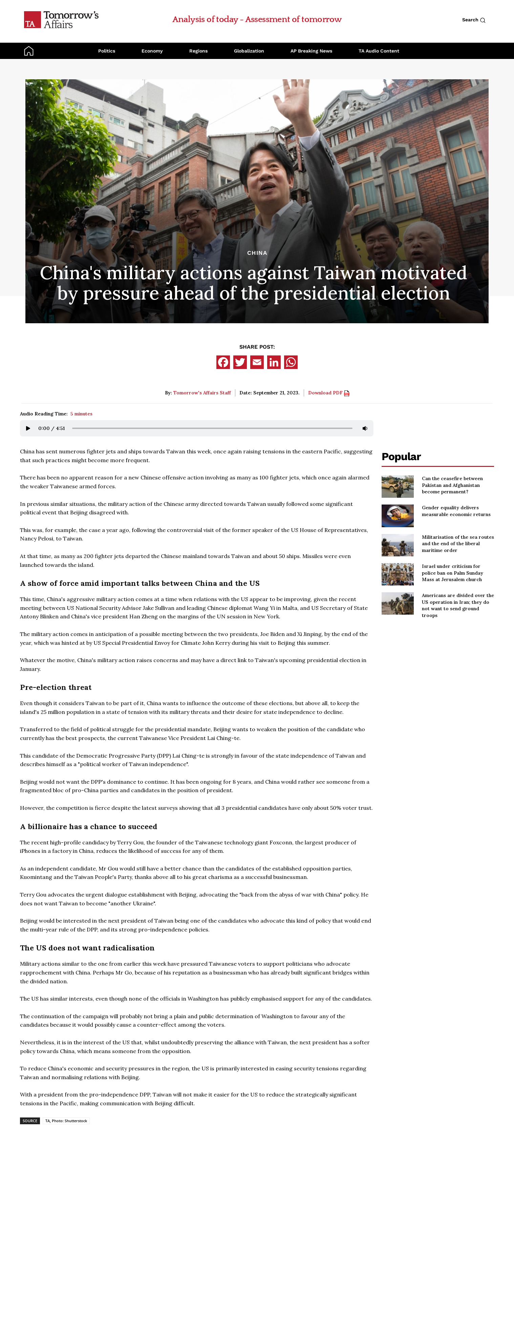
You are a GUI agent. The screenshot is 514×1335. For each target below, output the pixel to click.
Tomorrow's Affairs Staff (202, 393)
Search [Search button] (474, 20)
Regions (198, 51)
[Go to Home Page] (61, 19)
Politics (106, 51)
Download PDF (328, 393)
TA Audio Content (379, 51)
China (257, 253)
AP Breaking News (311, 51)
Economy (152, 51)
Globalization (249, 51)
